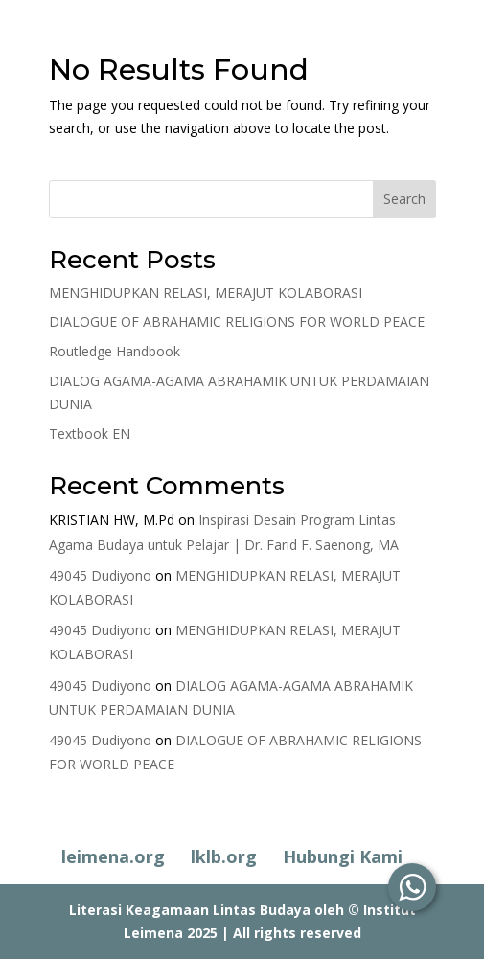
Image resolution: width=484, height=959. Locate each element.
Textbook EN (89, 433)
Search (404, 199)
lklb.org (224, 856)
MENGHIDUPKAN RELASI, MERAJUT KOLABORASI (205, 293)
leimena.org (113, 856)
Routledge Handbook (114, 351)
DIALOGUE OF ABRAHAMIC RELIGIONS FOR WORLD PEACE (237, 321)
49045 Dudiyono (100, 575)
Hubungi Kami (343, 856)
